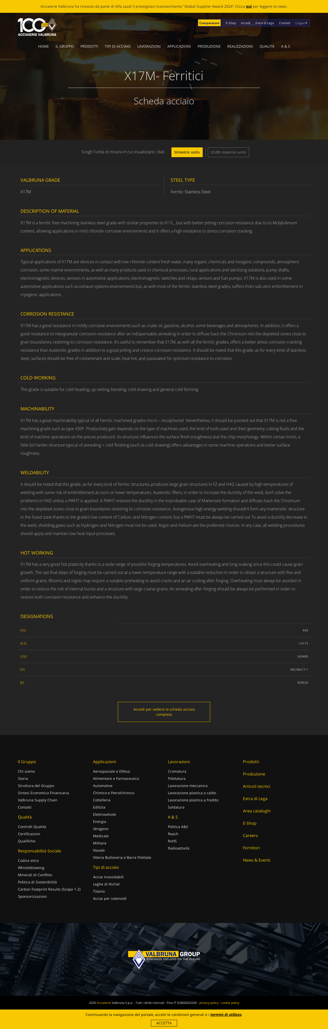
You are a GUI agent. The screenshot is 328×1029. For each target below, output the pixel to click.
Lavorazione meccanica (188, 785)
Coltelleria (101, 800)
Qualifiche (26, 841)
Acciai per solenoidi (110, 898)
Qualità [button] (267, 46)
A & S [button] (285, 46)
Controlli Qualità (32, 826)
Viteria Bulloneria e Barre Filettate (122, 857)
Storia (23, 778)
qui (249, 6)
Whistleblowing (31, 867)
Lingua (301, 23)
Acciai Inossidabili (108, 876)
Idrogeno (100, 828)
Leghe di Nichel (106, 884)
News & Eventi (256, 860)
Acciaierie (104, 1003)
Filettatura (177, 778)
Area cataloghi (257, 811)
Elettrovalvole (104, 814)
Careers (250, 835)
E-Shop (231, 23)
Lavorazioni (149, 46)
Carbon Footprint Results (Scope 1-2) (49, 889)
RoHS (172, 841)
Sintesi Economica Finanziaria (43, 792)
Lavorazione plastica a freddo (193, 800)
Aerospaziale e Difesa (111, 771)
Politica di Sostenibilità (37, 882)
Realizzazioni (240, 46)
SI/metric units (187, 152)
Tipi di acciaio (118, 46)
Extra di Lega (264, 23)
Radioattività (178, 848)
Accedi (245, 23)
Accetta (164, 1023)
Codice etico (28, 860)
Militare (99, 843)
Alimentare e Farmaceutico (116, 778)
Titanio (99, 891)
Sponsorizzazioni (32, 896)
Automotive (102, 785)
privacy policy (209, 1003)
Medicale (101, 835)
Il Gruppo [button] (65, 46)
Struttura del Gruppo (36, 785)
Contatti (284, 23)
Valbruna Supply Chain (37, 800)
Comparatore (209, 23)
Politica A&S (178, 826)
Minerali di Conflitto (35, 874)
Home (43, 46)
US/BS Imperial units (228, 152)
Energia (99, 821)
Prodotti (89, 46)
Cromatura (177, 771)
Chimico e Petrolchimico (113, 792)
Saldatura (176, 807)
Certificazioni (29, 833)
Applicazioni (179, 46)
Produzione (209, 46)
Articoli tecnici (256, 786)
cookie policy (230, 1003)
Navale (99, 850)
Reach (173, 833)
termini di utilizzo (226, 1014)
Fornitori (251, 848)
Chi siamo (26, 771)
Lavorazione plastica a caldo (192, 792)
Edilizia (99, 807)
